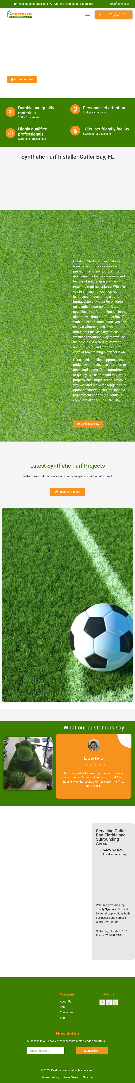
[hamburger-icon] (88, 14)
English (125, 3)
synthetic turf (97, 271)
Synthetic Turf (114, 909)
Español (115, 3)
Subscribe (90, 1050)
